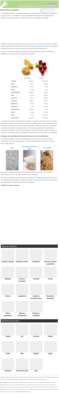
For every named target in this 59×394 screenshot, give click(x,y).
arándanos (41, 78)
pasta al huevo (27, 78)
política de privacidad (21, 391)
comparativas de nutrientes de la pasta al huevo (40, 177)
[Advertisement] (29, 30)
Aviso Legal (28, 391)
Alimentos (51, 3)
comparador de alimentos (43, 46)
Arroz (12, 147)
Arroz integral (47, 147)
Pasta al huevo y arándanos (9, 10)
